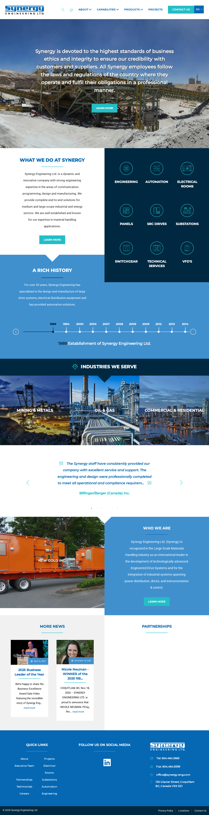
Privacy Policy (165, 810)
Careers (24, 793)
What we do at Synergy (52, 160)
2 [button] (96, 508)
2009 (132, 324)
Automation (49, 786)
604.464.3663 (171, 758)
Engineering (49, 793)
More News (52, 626)
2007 (106, 324)
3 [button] (102, 508)
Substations (49, 779)
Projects (49, 758)
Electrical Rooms (49, 769)
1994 (66, 324)
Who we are (156, 528)
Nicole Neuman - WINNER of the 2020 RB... (75, 674)
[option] (35, 410)
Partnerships (157, 626)
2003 (93, 324)
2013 (172, 324)
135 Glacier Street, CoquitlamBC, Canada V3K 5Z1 (174, 784)
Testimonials (24, 786)
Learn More (104, 108)
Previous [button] (27, 481)
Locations (183, 810)
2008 (119, 324)
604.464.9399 (171, 766)
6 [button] (117, 508)
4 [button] (107, 508)
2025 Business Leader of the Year (29, 672)
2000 (80, 324)
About (24, 758)
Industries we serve (104, 367)
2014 (185, 324)
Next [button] (181, 481)
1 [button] (91, 508)
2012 (158, 324)
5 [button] (112, 508)
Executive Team (24, 765)
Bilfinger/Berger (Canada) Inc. (104, 493)
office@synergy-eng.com (173, 774)
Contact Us (181, 9)
